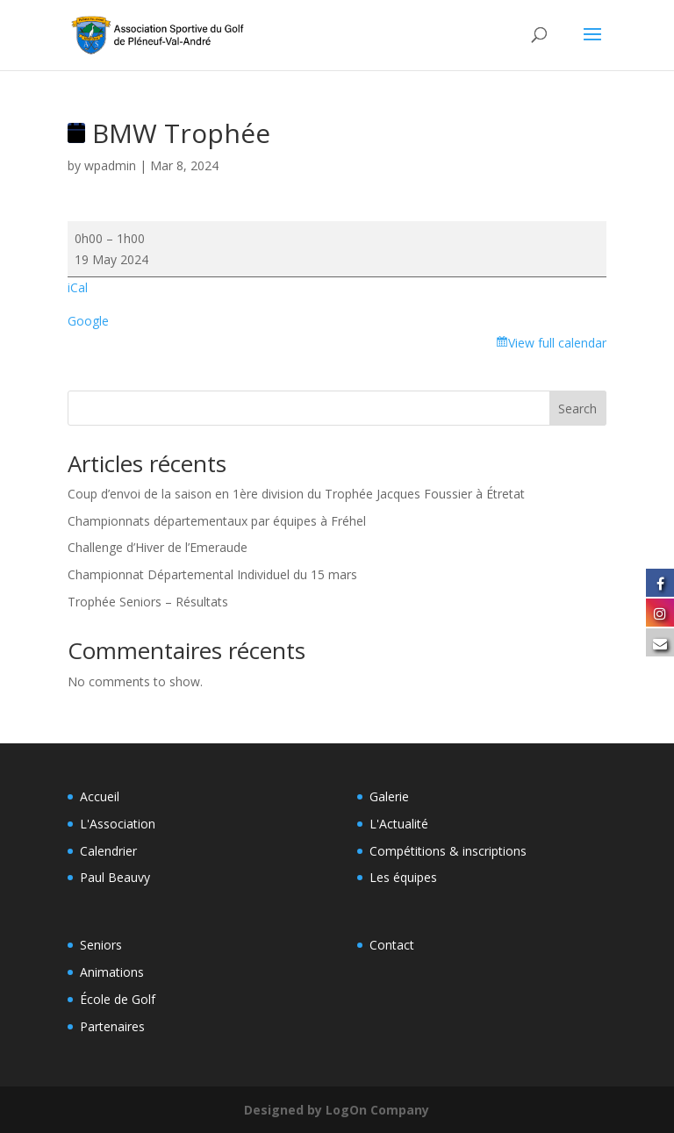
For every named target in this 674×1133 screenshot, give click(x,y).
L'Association (117, 823)
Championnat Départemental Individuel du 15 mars (212, 574)
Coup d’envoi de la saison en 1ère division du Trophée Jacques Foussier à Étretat (298, 493)
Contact (391, 944)
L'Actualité (398, 823)
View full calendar (557, 342)
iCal (78, 287)
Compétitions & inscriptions (448, 851)
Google (88, 320)
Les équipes (403, 877)
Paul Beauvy (115, 877)
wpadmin (110, 165)
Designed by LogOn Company (336, 1109)
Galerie (389, 796)
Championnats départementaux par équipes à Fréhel (217, 521)
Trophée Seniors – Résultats (148, 601)
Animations (112, 972)
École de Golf (117, 999)
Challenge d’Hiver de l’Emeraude (157, 547)
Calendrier (108, 851)
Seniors (101, 944)
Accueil (99, 796)
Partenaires (112, 1026)
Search (577, 408)
